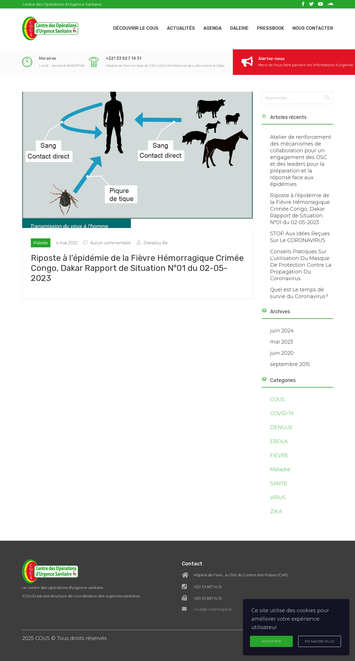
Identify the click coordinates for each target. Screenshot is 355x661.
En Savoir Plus (320, 641)
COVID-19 (281, 413)
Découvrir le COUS (136, 28)
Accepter (271, 641)
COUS (277, 399)
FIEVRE (279, 455)
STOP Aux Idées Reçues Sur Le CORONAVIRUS (300, 237)
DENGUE (281, 427)
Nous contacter (313, 28)
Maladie (280, 469)
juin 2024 (282, 331)
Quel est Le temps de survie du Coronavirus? (299, 293)
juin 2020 (282, 353)
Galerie (239, 28)
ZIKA (276, 511)
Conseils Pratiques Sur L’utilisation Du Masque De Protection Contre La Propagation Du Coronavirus (300, 265)
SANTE (278, 483)
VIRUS (278, 497)
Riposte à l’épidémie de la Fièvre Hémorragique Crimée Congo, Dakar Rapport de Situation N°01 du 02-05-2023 (300, 208)
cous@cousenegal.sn (213, 594)
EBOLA (279, 441)
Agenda (212, 28)
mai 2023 (281, 342)
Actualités (181, 28)
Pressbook (270, 28)
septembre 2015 (290, 364)
